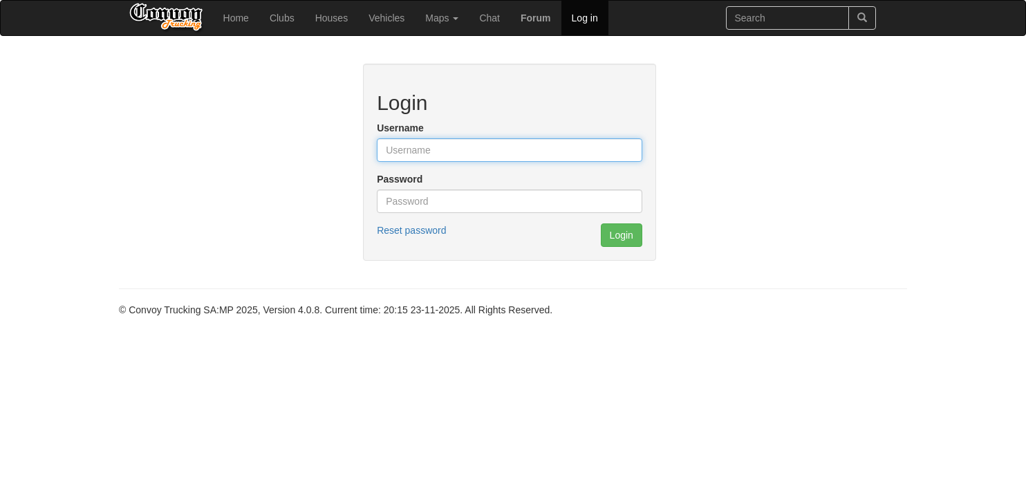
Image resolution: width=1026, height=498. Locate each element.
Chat (489, 18)
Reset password (411, 230)
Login (621, 235)
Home (236, 18)
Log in (585, 18)
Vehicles (386, 18)
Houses (331, 18)
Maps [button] (441, 18)
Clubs (282, 18)
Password (399, 179)
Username (400, 127)
